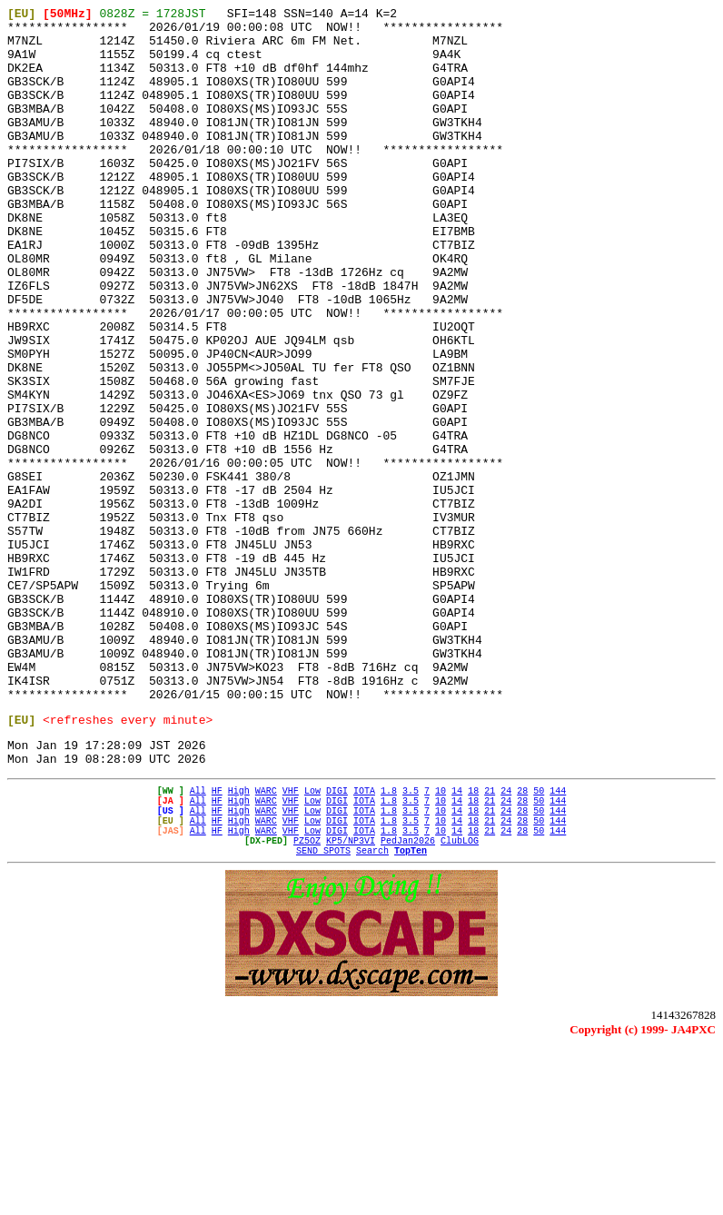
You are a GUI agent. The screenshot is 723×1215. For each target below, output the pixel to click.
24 (505, 939)
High (239, 939)
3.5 (410, 939)
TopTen (410, 1016)
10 (440, 939)
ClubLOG (460, 1003)
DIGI (337, 939)
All (198, 939)
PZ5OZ (307, 1003)
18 (473, 939)
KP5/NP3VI (350, 1003)
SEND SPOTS (323, 1016)
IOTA (364, 939)
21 (489, 939)
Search (372, 1016)
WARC (266, 939)
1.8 (389, 939)
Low (312, 939)
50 (538, 939)
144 (558, 939)
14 (456, 939)
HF (217, 939)
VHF (290, 939)
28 (522, 939)
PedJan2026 (408, 1003)
